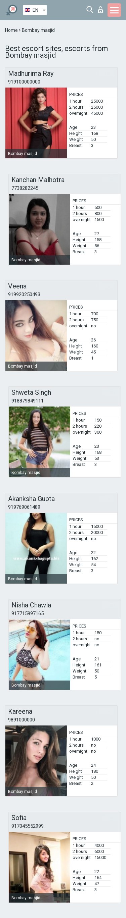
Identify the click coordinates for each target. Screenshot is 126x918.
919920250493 (24, 294)
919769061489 (24, 507)
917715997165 (27, 613)
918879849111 (27, 401)
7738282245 (24, 188)
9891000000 (21, 720)
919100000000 (24, 82)
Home (12, 30)
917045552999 (27, 826)
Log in (100, 9)
